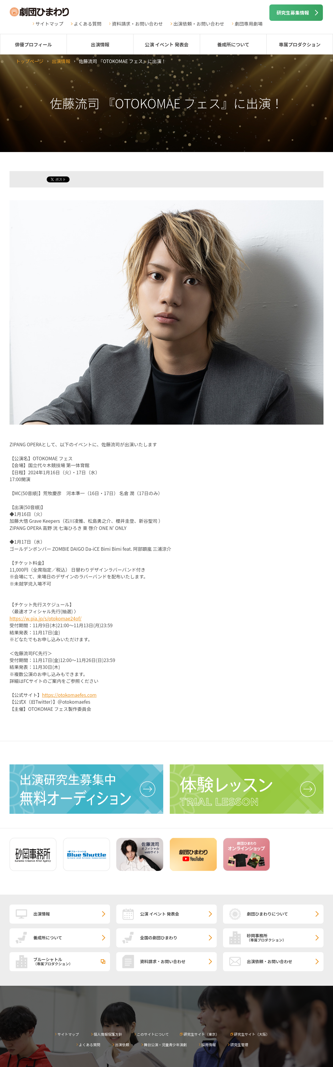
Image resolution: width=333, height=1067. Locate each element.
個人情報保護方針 (108, 1034)
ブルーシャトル (71, 961)
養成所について (233, 44)
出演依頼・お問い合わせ (198, 23)
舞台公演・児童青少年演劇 (165, 1044)
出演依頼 (122, 1044)
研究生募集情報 (293, 12)
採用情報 (208, 1044)
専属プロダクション (300, 44)
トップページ (29, 61)
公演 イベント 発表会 (167, 44)
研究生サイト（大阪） (252, 1034)
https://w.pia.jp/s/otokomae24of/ (45, 618)
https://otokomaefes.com (69, 694)
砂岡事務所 (285, 937)
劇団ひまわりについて (267, 914)
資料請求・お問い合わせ (137, 23)
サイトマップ (49, 23)
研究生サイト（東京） (201, 1034)
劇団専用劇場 (249, 23)
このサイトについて (153, 1034)
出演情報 (100, 44)
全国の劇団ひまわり (158, 938)
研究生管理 (239, 1044)
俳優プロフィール (33, 44)
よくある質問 (88, 23)
